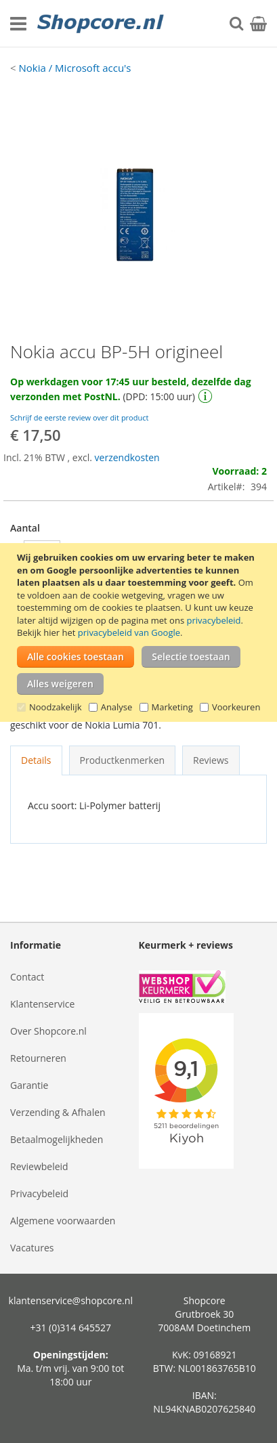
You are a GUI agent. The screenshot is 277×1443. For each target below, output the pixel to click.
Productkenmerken (122, 760)
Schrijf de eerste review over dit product (79, 417)
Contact (27, 976)
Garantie (29, 1085)
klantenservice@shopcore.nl (71, 1300)
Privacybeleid (39, 1193)
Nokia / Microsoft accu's (74, 67)
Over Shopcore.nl (48, 1031)
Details (36, 760)
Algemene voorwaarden (62, 1220)
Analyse (117, 707)
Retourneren (38, 1058)
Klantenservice (42, 1003)
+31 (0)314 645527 (70, 1327)
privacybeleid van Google (129, 632)
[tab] (36, 760)
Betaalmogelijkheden (56, 1139)
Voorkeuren (236, 707)
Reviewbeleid (39, 1166)
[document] (140, 632)
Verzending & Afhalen (58, 1112)
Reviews (210, 760)
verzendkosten (127, 457)
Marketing (172, 707)
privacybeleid (213, 620)
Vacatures (32, 1247)
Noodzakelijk (55, 707)
